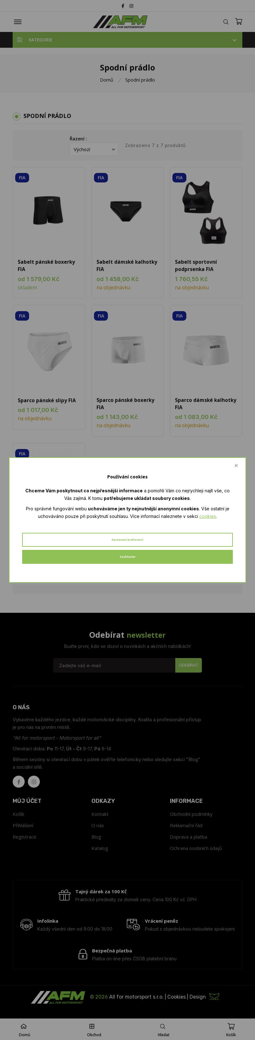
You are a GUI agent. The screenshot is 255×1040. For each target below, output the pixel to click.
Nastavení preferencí (127, 540)
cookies (207, 516)
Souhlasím (127, 557)
